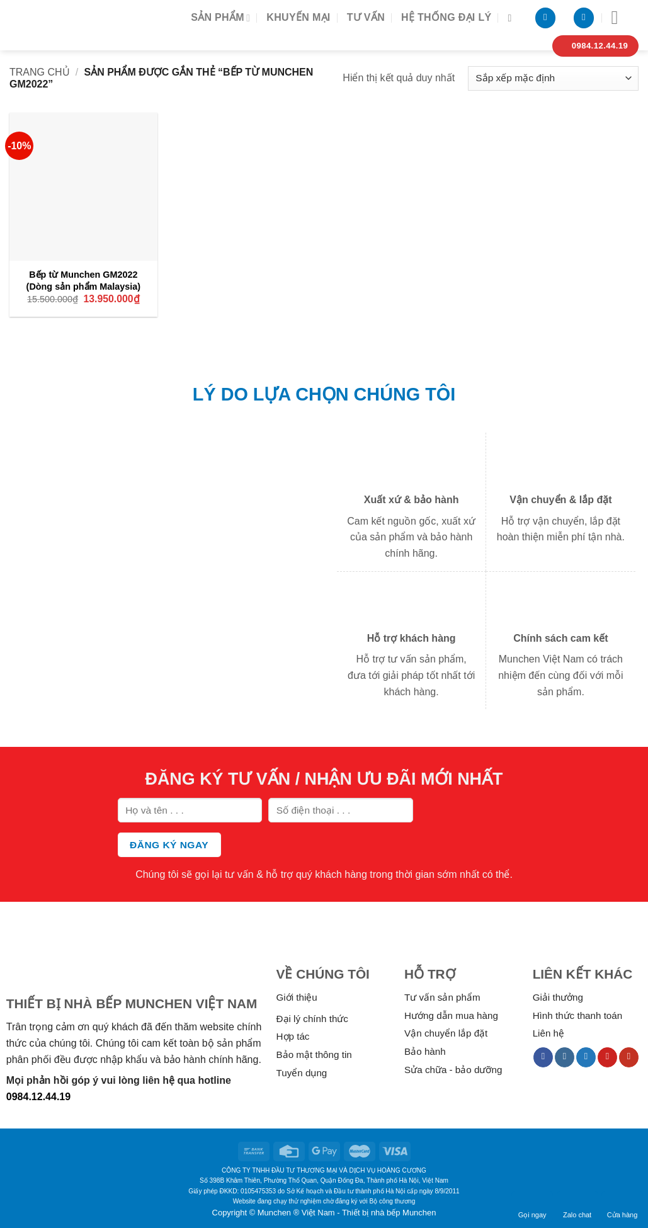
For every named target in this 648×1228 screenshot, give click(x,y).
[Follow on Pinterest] (607, 1057)
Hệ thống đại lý (446, 17)
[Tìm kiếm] (513, 18)
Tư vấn (366, 17)
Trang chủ (39, 72)
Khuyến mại (298, 17)
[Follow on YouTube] (629, 1057)
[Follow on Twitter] (586, 1057)
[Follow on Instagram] (564, 1057)
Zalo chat (577, 1207)
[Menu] (620, 17)
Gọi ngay (532, 1207)
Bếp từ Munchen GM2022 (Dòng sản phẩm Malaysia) (83, 281)
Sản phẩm (220, 18)
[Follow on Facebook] (543, 1057)
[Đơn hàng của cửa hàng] (553, 78)
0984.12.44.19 (38, 1096)
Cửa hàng (622, 1207)
